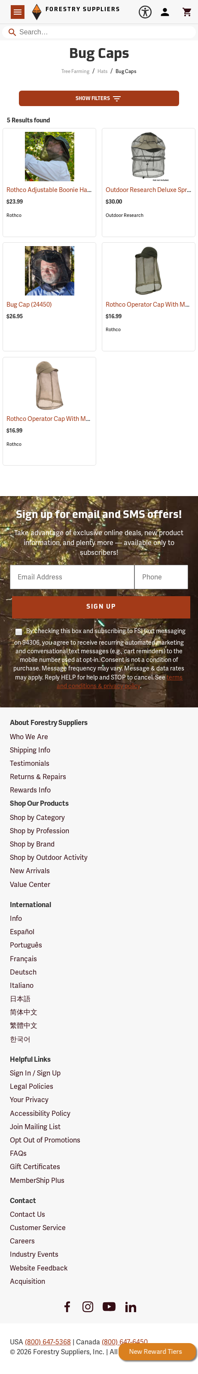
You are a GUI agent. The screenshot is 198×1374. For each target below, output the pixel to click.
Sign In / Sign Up (35, 1073)
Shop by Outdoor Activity (49, 857)
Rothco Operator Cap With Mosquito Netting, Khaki (88, 419)
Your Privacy (29, 1099)
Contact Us (27, 1214)
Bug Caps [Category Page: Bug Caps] (99, 54)
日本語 (20, 998)
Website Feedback (39, 1268)
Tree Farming (75, 71)
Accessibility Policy (40, 1113)
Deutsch (23, 972)
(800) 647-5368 (48, 1342)
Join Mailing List (35, 1126)
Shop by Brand (32, 844)
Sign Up (101, 607)
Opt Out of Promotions (45, 1140)
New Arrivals (30, 870)
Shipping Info (30, 750)
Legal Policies (31, 1086)
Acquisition (27, 1281)
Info (16, 918)
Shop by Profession (39, 830)
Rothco (13, 215)
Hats (102, 71)
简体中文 (23, 1012)
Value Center (30, 884)
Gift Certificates (35, 1166)
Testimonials (29, 763)
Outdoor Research (124, 215)
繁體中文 (23, 1025)
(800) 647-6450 (125, 1342)
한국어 (20, 1039)
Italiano (22, 985)
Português (26, 945)
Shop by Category (37, 817)
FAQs (18, 1153)
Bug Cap (29, 304)
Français (23, 958)
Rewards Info (30, 790)
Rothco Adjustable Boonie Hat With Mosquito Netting (90, 190)
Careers (22, 1241)
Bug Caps (126, 71)
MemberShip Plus (37, 1180)
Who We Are (29, 736)
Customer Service (38, 1227)
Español (22, 931)
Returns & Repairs (38, 776)
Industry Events (34, 1254)
